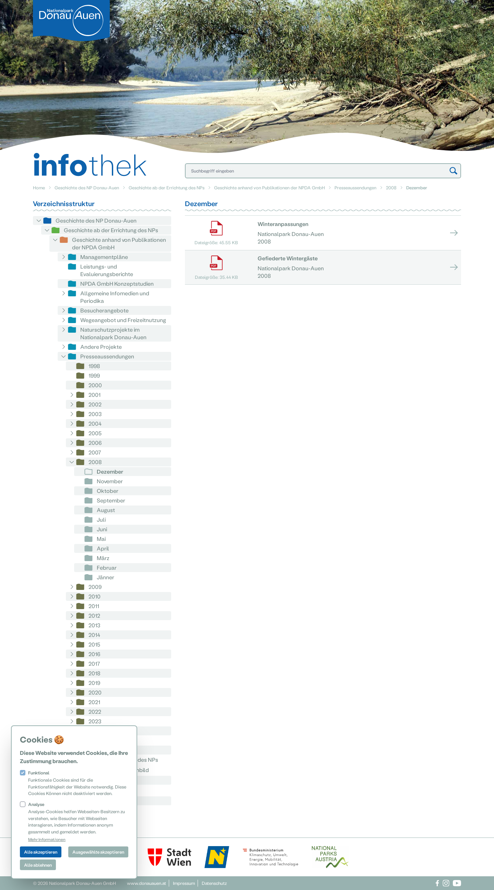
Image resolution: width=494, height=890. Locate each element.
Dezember (110, 471)
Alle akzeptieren (40, 851)
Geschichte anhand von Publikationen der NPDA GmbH (269, 187)
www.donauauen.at (146, 883)
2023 (95, 721)
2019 (94, 682)
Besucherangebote (104, 310)
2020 (95, 692)
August (106, 510)
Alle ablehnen (38, 864)
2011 (94, 606)
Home (39, 187)
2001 (95, 394)
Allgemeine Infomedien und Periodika (114, 297)
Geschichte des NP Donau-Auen (87, 187)
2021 (94, 702)
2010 (95, 596)
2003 (95, 414)
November (110, 481)
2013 (94, 625)
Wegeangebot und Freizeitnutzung (123, 320)
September (111, 500)
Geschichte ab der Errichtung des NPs (166, 187)
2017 (94, 663)
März (103, 558)
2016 (94, 654)
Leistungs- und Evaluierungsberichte (106, 270)
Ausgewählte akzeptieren (98, 851)
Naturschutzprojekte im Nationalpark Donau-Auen (113, 333)
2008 (391, 187)
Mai (101, 538)
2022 (95, 711)
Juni (102, 529)
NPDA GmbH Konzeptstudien (117, 283)
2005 (95, 433)
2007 (95, 452)
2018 (95, 673)
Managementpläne (104, 256)
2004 (95, 423)
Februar (107, 567)
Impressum (184, 883)
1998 (94, 366)
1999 (94, 375)
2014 (94, 634)
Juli (101, 519)
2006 (95, 442)
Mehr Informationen (47, 839)
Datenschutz (214, 883)
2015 (94, 644)
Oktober (107, 490)
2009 (95, 586)
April (103, 548)
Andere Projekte (101, 346)
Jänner (105, 577)
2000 (95, 385)
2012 (94, 615)
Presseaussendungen (355, 187)
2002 (95, 404)
